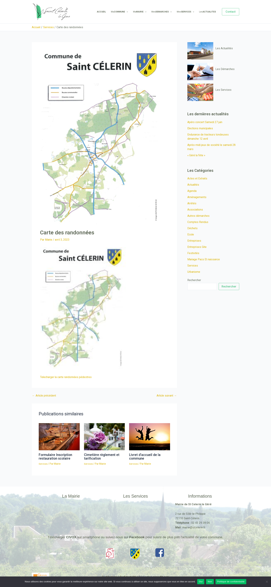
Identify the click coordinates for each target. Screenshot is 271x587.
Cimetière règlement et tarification (102, 456)
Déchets (192, 228)
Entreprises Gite (197, 247)
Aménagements (196, 197)
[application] (130, 12)
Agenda (192, 191)
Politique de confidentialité (231, 581)
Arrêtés (191, 203)
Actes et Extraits (197, 178)
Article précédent (44, 395)
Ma (123, 12)
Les (208, 12)
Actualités (193, 184)
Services (43, 463)
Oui (201, 581)
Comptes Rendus (197, 222)
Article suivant (166, 395)
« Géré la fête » (196, 155)
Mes (164, 12)
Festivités (193, 253)
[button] (230, 11)
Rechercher (194, 280)
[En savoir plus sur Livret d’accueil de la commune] (149, 436)
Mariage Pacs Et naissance (203, 259)
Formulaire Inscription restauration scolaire (56, 456)
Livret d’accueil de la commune (145, 456)
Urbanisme (193, 271)
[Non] (266, 581)
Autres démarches (198, 215)
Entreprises (194, 240)
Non (210, 581)
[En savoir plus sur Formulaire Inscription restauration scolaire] (59, 436)
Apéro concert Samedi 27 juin (205, 122)
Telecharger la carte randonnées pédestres (66, 377)
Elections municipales (200, 128)
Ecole (190, 234)
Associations (195, 209)
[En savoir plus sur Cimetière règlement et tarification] (104, 436)
